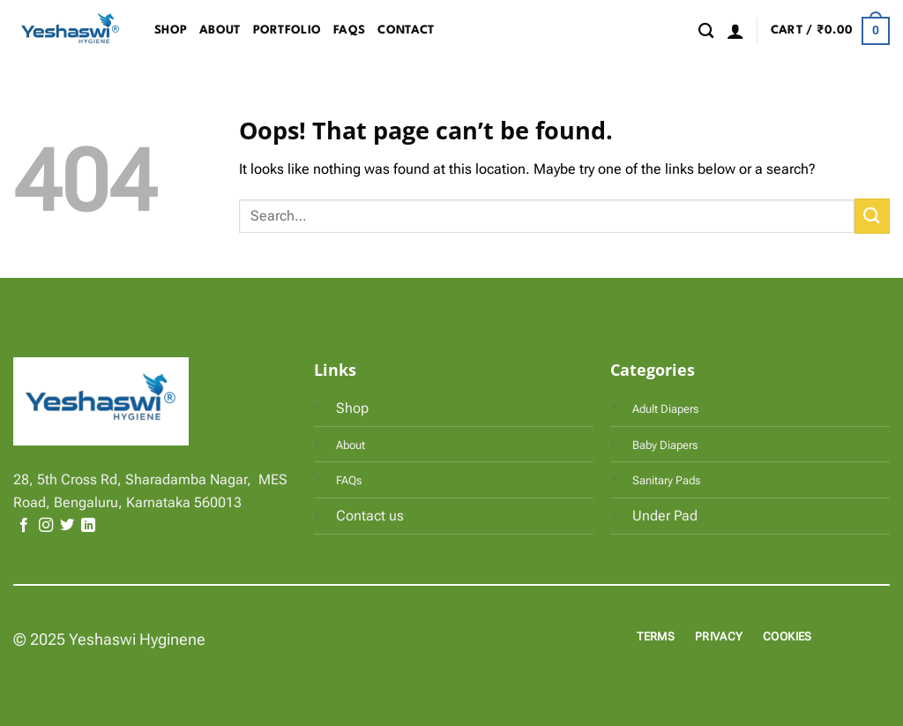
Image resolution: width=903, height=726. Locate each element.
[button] (735, 30)
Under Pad (665, 515)
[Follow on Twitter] (67, 526)
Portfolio (287, 30)
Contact (405, 30)
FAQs (349, 30)
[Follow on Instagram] (46, 526)
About (219, 30)
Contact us (370, 515)
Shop (170, 30)
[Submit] (872, 215)
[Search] (705, 31)
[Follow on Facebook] (24, 526)
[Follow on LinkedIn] (88, 526)
